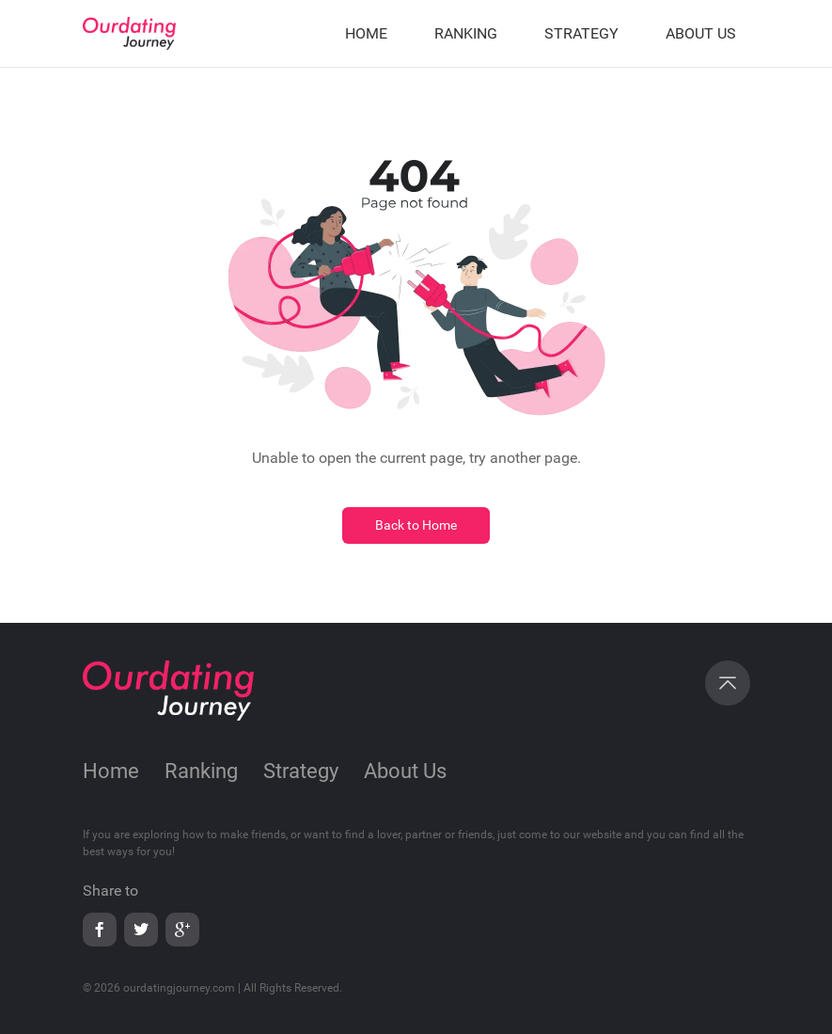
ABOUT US (701, 33)
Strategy (300, 771)
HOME (366, 33)
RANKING (465, 33)
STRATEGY (581, 33)
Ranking (201, 771)
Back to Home (416, 525)
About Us (405, 771)
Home (111, 771)
